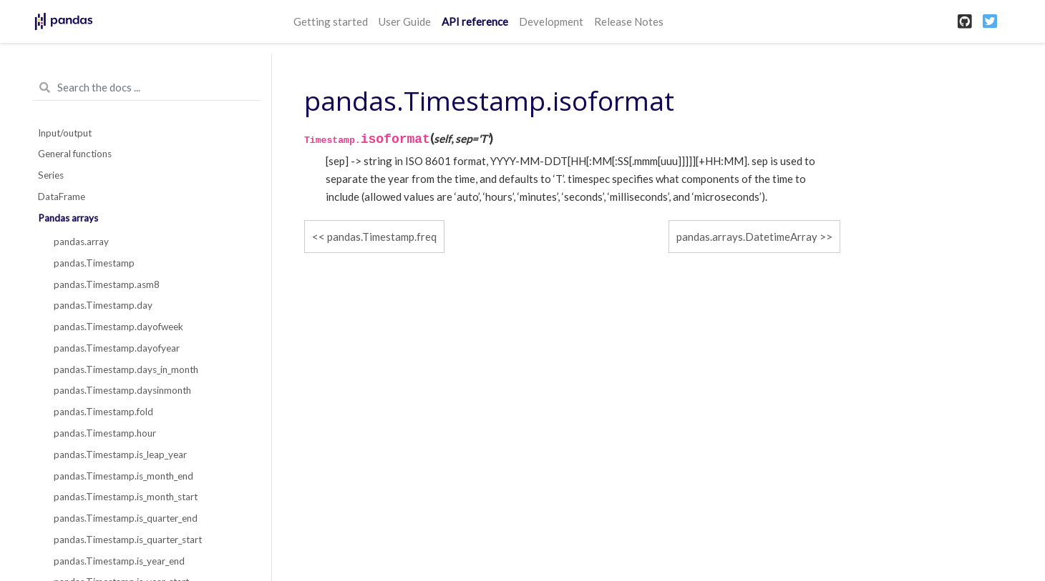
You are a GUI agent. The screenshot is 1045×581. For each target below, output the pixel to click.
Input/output (65, 133)
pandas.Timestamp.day (103, 305)
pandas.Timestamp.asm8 (107, 284)
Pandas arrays (68, 218)
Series (51, 175)
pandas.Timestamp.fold (103, 411)
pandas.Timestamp (94, 263)
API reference (475, 21)
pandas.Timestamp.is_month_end (123, 476)
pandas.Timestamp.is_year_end (119, 561)
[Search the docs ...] (146, 88)
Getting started (330, 21)
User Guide (405, 21)
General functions (75, 153)
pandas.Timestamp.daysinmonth (122, 390)
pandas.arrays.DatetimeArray (746, 236)
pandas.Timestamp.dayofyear (117, 348)
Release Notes (629, 21)
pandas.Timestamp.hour (105, 433)
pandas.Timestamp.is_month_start (126, 496)
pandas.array (81, 241)
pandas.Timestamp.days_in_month (126, 369)
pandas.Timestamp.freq (382, 236)
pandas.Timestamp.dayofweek (118, 326)
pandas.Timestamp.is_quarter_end (126, 518)
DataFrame (61, 196)
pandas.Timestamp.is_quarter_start (128, 539)
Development (551, 21)
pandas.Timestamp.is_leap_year (120, 454)
